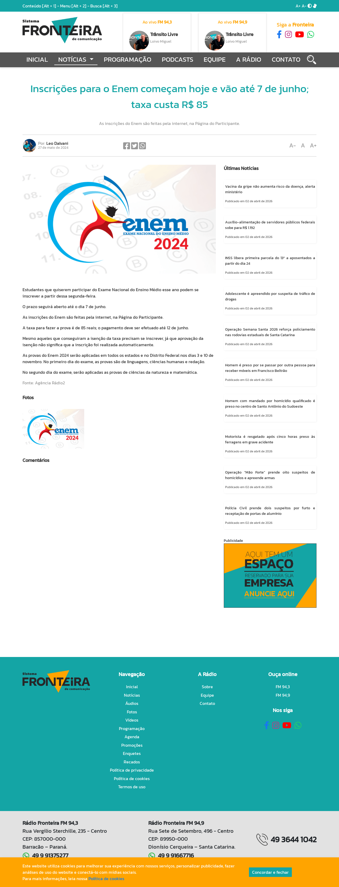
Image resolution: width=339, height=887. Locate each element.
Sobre (207, 686)
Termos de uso (131, 787)
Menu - (75, 6)
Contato (286, 59)
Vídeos (131, 720)
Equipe (215, 59)
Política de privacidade (132, 770)
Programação (127, 59)
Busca (104, 6)
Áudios (131, 703)
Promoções (131, 745)
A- (304, 6)
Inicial (37, 59)
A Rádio (248, 59)
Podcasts (177, 59)
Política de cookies (132, 778)
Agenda (131, 736)
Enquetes (132, 753)
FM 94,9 (283, 695)
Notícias (132, 695)
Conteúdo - (41, 6)
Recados (132, 762)
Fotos (132, 712)
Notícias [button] (73, 59)
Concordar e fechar (270, 872)
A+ (298, 6)
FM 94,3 (283, 686)
